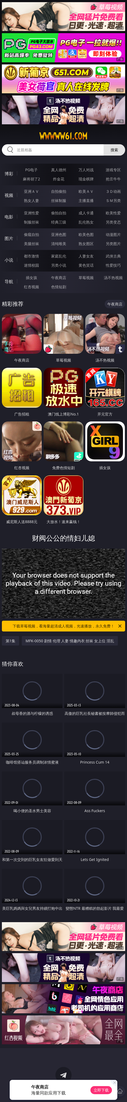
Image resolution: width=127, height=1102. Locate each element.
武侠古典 (113, 256)
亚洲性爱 (31, 212)
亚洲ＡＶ (31, 191)
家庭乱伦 (58, 256)
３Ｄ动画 (113, 191)
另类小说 (58, 265)
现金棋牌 (86, 178)
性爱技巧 (113, 265)
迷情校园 (31, 265)
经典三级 (58, 222)
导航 (9, 281)
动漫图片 (113, 234)
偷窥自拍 (31, 234)
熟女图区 (86, 243)
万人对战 (86, 169)
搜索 (114, 149)
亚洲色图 (58, 234)
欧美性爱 (113, 212)
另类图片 (113, 243)
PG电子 (31, 169)
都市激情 (31, 256)
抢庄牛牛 (113, 178)
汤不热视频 (113, 277)
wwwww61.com (63, 136)
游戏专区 (113, 169)
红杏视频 (31, 286)
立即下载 (101, 1090)
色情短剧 (58, 286)
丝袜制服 (58, 200)
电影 (9, 217)
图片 (9, 238)
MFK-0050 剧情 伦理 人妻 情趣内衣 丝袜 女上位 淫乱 (70, 640)
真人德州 (58, 169)
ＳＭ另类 (113, 200)
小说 (9, 260)
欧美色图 (86, 234)
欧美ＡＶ (86, 191)
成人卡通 (86, 212)
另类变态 (113, 222)
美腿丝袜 (31, 243)
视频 (9, 195)
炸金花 (58, 178)
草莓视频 (86, 277)
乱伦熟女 (86, 222)
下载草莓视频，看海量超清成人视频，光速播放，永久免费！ (67, 626)
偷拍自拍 (58, 212)
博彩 (9, 174)
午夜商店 (58, 277)
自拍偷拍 (58, 191)
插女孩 (31, 277)
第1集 (10, 640)
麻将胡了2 (31, 178)
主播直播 (86, 200)
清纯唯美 (58, 243)
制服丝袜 (31, 222)
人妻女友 (86, 256)
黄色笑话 (86, 265)
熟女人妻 (31, 200)
